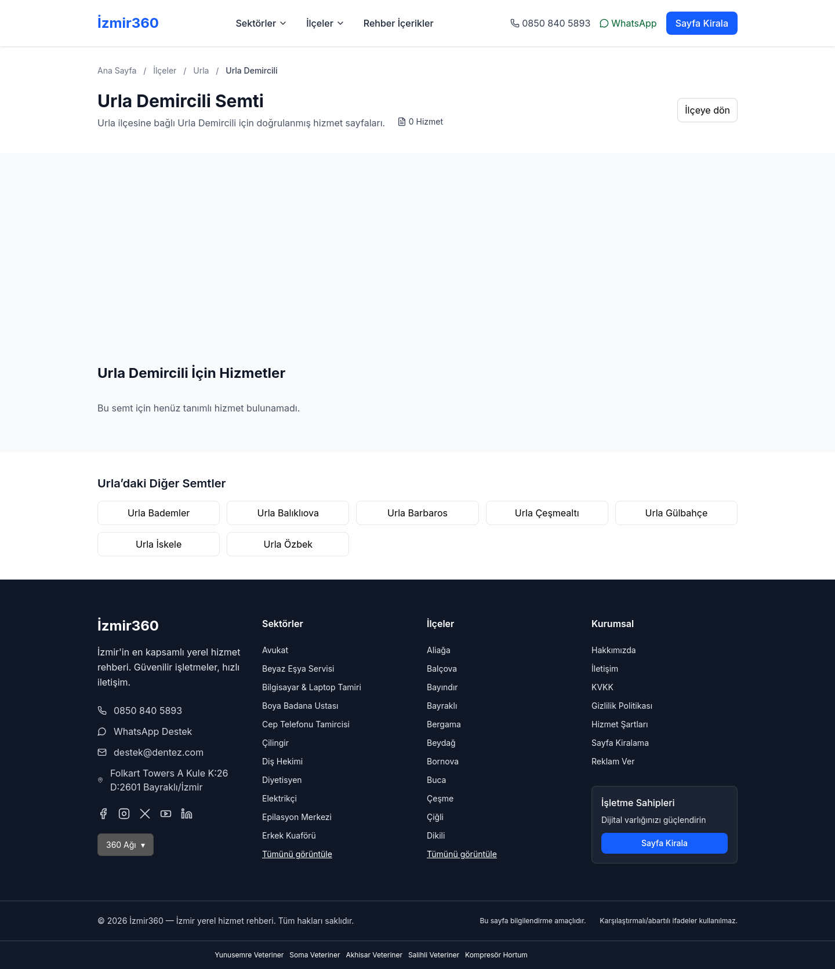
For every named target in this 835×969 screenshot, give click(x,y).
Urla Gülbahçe (676, 513)
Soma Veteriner (314, 954)
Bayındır (442, 687)
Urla (201, 70)
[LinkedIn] (187, 813)
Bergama (444, 724)
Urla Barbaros (417, 513)
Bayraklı (442, 706)
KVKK (602, 687)
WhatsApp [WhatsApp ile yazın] (628, 23)
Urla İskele (158, 544)
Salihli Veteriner (433, 954)
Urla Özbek (288, 544)
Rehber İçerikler (399, 23)
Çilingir (275, 743)
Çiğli (435, 817)
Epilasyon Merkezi (297, 817)
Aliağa (439, 650)
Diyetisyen (282, 780)
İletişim (604, 668)
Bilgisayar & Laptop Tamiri (311, 687)
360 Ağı (125, 845)
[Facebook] (103, 813)
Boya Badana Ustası (300, 706)
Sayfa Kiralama (620, 743)
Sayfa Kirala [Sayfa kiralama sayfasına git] (702, 23)
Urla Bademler (159, 513)
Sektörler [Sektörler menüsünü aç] (261, 23)
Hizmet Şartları (619, 724)
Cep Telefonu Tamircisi (306, 724)
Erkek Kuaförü (289, 835)
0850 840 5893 (148, 710)
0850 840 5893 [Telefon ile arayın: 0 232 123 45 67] (550, 23)
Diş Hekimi (282, 761)
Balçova (442, 668)
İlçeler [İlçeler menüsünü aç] (325, 23)
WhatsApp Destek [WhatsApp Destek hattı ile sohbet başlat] (153, 731)
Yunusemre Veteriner (249, 954)
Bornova (443, 761)
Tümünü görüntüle (297, 854)
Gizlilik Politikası (621, 706)
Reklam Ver (612, 761)
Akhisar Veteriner (374, 954)
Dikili (436, 835)
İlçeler (164, 70)
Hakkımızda (613, 650)
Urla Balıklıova (288, 513)
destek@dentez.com (159, 752)
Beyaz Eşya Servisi (298, 668)
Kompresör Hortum (496, 954)
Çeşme (440, 798)
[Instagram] (124, 813)
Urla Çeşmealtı (547, 513)
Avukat (275, 650)
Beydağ (441, 743)
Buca (436, 780)
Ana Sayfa (116, 70)
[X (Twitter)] (145, 813)
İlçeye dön (707, 110)
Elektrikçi (279, 798)
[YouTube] (166, 813)
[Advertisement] (417, 277)
